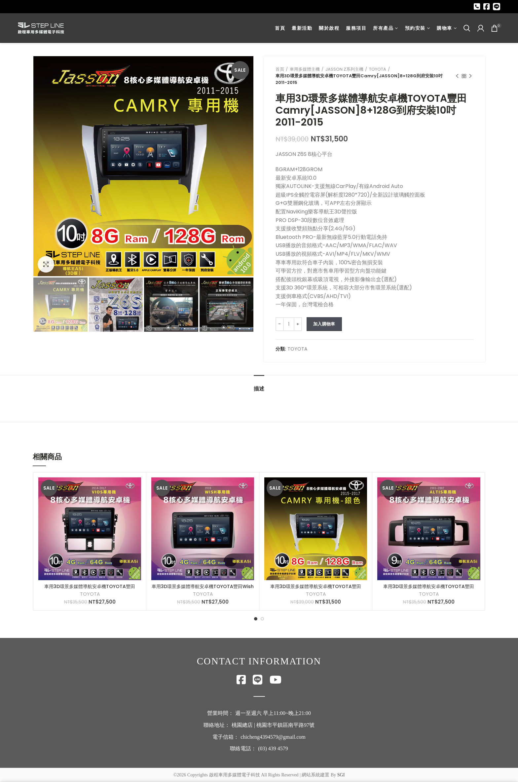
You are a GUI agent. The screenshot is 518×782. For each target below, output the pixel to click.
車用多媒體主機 (305, 69)
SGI (341, 774)
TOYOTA (377, 69)
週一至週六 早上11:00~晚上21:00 (273, 713)
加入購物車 (324, 324)
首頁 (280, 69)
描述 (259, 388)
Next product (470, 76)
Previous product (457, 76)
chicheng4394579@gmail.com (272, 737)
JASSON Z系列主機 (344, 69)
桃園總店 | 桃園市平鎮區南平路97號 (273, 725)
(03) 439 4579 (273, 748)
